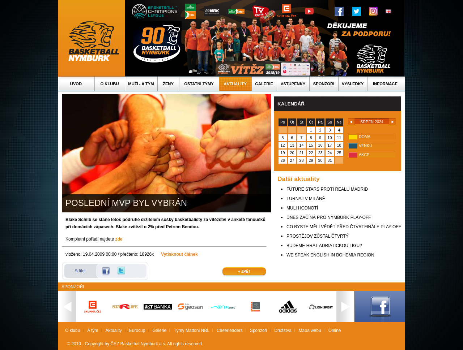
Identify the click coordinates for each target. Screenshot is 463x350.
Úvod (76, 84)
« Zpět (244, 271)
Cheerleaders (230, 330)
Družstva (282, 330)
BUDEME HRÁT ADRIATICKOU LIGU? (324, 245)
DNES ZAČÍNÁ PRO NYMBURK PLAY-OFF (328, 217)
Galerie (264, 84)
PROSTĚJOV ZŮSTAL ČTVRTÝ (317, 236)
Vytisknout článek (179, 254)
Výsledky (353, 84)
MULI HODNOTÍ (302, 208)
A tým (92, 330)
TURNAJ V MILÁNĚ (305, 198)
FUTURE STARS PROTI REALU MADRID (327, 189)
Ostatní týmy (199, 84)
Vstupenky (293, 84)
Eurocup (137, 330)
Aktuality (235, 84)
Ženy (168, 84)
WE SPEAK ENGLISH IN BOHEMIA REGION (330, 255)
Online (334, 330)
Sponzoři (323, 84)
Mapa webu (310, 330)
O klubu (110, 84)
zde (118, 239)
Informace (385, 84)
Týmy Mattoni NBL (191, 330)
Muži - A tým (141, 84)
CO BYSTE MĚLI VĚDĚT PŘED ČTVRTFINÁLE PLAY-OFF (343, 226)
